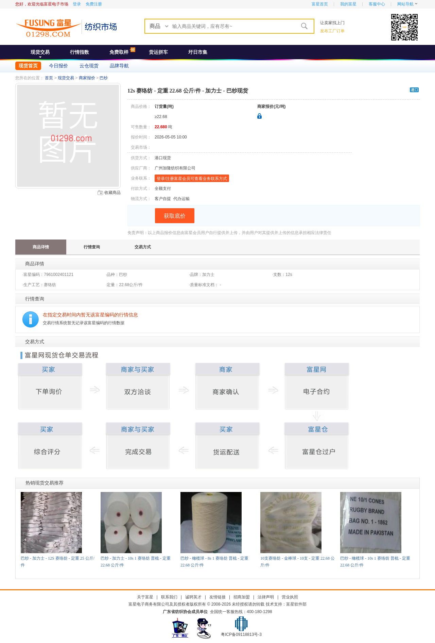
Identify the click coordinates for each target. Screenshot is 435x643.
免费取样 (118, 52)
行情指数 (79, 52)
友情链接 (217, 597)
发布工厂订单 (332, 31)
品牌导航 (119, 65)
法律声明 (266, 597)
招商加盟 (241, 597)
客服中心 (377, 4)
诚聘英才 (193, 597)
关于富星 (145, 597)
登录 (77, 4)
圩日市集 (197, 52)
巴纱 (104, 78)
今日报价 (58, 65)
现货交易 (40, 52)
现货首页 (28, 65)
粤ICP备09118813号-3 (241, 634)
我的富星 (348, 4)
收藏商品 (112, 192)
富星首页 (320, 4)
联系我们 (169, 597)
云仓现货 (89, 65)
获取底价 (175, 216)
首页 (49, 78)
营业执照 (290, 597)
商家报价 (87, 78)
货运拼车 (158, 52)
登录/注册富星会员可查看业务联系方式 (192, 178)
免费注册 (94, 4)
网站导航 (405, 4)
